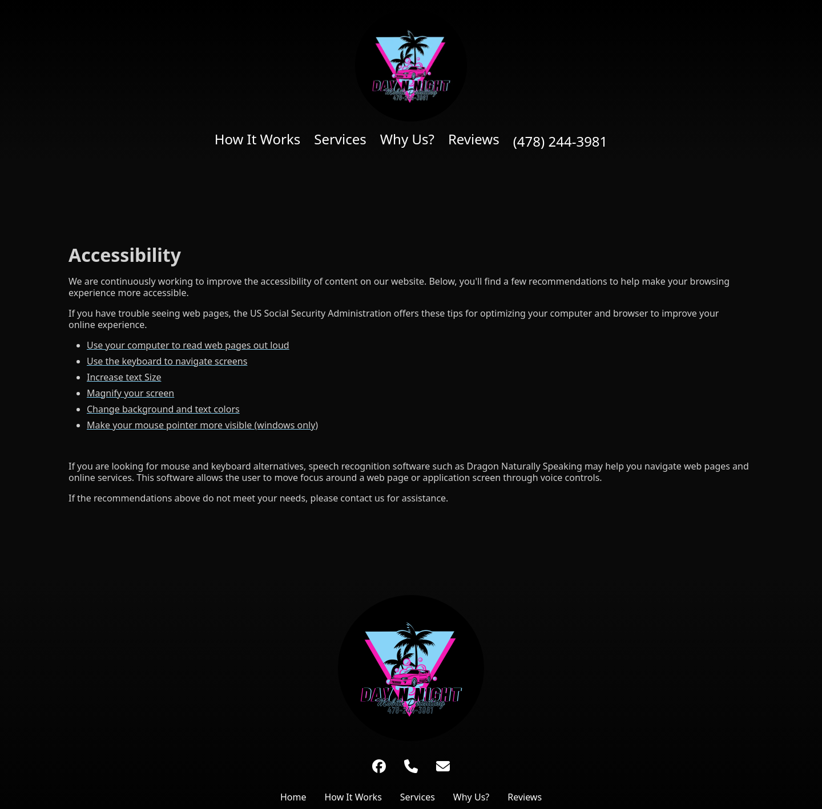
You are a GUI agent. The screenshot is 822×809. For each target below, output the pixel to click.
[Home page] (411, 65)
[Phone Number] (411, 766)
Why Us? (407, 139)
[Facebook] (379, 766)
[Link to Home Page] (411, 668)
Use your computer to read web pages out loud (188, 345)
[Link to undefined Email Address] (443, 766)
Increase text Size (124, 377)
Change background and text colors (163, 409)
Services (340, 139)
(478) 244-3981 (560, 141)
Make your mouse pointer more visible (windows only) (202, 425)
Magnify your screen (130, 393)
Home (293, 797)
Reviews (473, 139)
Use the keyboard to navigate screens (167, 361)
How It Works (258, 139)
